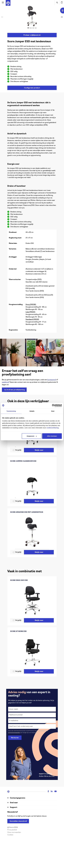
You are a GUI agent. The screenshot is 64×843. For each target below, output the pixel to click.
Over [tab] (53, 411)
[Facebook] (47, 791)
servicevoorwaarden (14, 732)
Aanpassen (32, 436)
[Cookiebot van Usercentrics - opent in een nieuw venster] (53, 405)
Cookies (10, 835)
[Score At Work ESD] (32, 651)
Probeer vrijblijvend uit (32, 35)
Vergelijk (18, 450)
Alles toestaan (52, 436)
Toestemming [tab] (11, 411)
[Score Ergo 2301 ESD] (32, 600)
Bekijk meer (39, 450)
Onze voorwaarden (14, 832)
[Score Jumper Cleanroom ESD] (32, 481)
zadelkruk (5, 382)
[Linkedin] (51, 791)
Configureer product (32, 88)
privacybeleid (41, 730)
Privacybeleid (12, 830)
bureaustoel (51, 380)
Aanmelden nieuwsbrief (18, 821)
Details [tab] (32, 411)
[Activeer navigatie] (3, 2)
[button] (61, 17)
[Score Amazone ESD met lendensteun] (32, 532)
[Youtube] (55, 791)
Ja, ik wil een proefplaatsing (14, 390)
